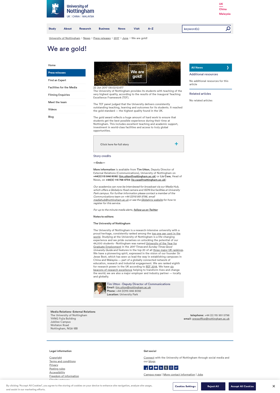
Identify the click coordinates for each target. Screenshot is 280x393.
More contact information (179, 374)
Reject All (213, 387)
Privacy (53, 365)
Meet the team (57, 102)
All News (197, 67)
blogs (152, 361)
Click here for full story (114, 144)
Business (104, 29)
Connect (149, 357)
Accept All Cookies (242, 387)
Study (52, 29)
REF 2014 (151, 266)
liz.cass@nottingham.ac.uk (148, 180)
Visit (136, 29)
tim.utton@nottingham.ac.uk (137, 176)
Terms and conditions (62, 361)
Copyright (55, 357)
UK (221, 4)
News (121, 29)
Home (52, 65)
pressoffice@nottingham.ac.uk (210, 318)
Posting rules (57, 368)
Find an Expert (57, 80)
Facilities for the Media (62, 87)
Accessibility (57, 372)
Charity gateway (59, 380)
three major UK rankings (168, 250)
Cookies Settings (185, 387)
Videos (52, 109)
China (223, 9)
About (68, 29)
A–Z (150, 29)
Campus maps (152, 374)
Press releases (102, 38)
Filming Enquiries (59, 94)
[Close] (274, 387)
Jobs (200, 374)
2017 (116, 38)
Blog (51, 116)
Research (85, 29)
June (125, 38)
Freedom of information (64, 376)
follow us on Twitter (146, 210)
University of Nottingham (64, 38)
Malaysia (225, 14)
